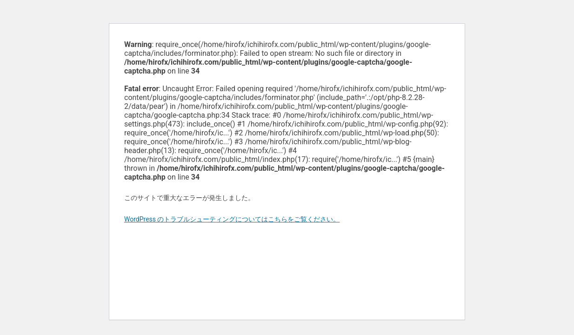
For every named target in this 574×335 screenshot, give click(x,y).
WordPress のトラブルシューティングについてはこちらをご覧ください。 (232, 219)
